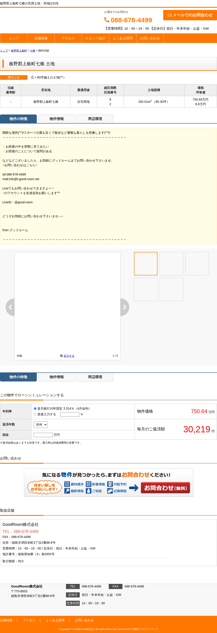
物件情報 (57, 119)
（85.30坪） (161, 101)
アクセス (68, 38)
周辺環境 (95, 119)
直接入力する (46, 414)
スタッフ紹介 (95, 38)
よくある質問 (123, 38)
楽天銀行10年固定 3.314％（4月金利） (64, 408)
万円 (57, 435)
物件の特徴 (18, 119)
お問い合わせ (150, 38)
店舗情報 (41, 38)
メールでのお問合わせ (190, 15)
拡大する (67, 355)
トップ (14, 38)
